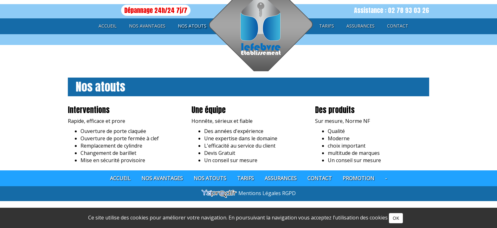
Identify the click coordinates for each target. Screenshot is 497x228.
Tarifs (326, 26)
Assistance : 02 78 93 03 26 (391, 10)
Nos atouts (192, 26)
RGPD (289, 192)
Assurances (360, 26)
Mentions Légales (260, 192)
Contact (397, 26)
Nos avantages (147, 26)
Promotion (358, 178)
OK (396, 218)
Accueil (108, 26)
